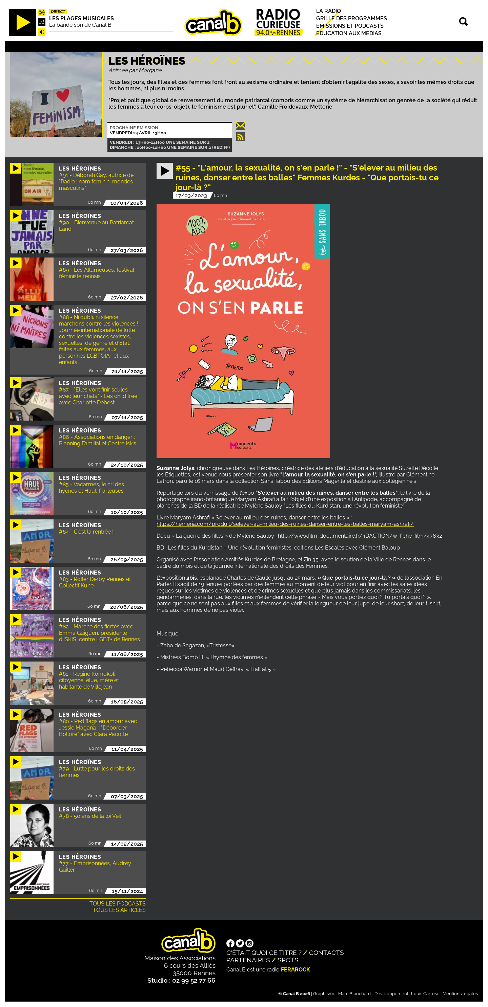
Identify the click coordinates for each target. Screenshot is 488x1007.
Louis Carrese (425, 993)
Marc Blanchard (354, 993)
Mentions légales (460, 993)
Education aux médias (349, 33)
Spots (288, 960)
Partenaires (248, 960)
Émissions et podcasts (350, 26)
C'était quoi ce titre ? (264, 952)
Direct (58, 11)
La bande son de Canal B (80, 25)
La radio (328, 11)
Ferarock (295, 969)
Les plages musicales (81, 18)
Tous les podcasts (117, 903)
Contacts (326, 952)
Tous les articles (119, 910)
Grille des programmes (351, 18)
